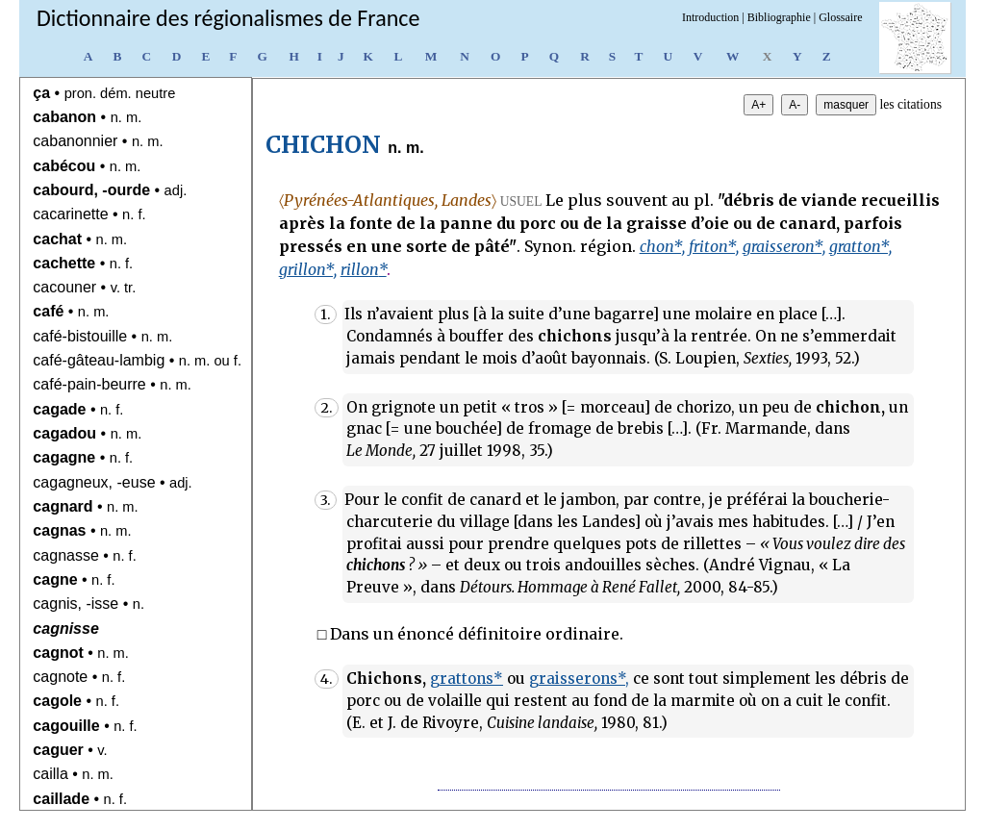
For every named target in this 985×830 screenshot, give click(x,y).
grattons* (466, 678)
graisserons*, (579, 678)
